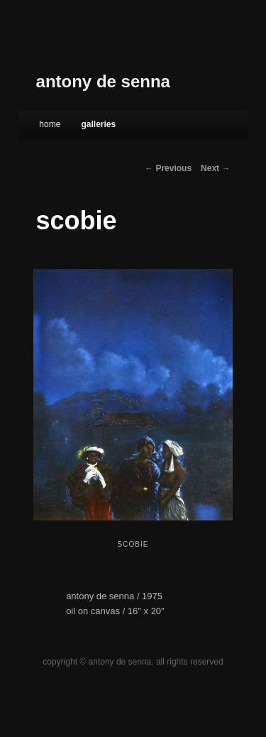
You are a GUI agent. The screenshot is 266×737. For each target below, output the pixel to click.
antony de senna (103, 81)
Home (49, 124)
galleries (98, 124)
